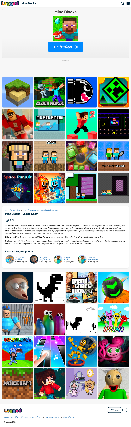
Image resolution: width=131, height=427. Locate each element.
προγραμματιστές (52, 417)
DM (126, 410)
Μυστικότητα (68, 417)
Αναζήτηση (122, 3)
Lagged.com (13, 410)
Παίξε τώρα (63, 47)
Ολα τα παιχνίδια (11, 417)
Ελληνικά (114, 410)
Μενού (128, 3)
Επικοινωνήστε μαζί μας (31, 417)
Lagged (10, 3)
